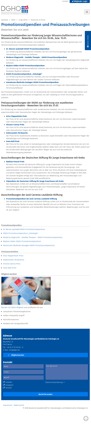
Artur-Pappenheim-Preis (16, 116)
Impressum (7, 405)
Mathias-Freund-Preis (15, 162)
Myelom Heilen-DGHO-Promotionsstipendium (22, 241)
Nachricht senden (45, 394)
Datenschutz (19, 405)
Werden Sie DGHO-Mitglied (12, 307)
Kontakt (65, 1)
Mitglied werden (16, 355)
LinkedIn (7, 382)
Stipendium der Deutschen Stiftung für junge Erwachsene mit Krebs (35, 181)
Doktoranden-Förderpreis (13, 260)
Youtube (7, 388)
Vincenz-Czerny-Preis (11, 264)
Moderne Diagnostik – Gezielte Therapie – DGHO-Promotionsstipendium (33, 237)
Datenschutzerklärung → (55, 382)
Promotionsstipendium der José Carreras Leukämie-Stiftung (31, 199)
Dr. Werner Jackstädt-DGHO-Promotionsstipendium (24, 229)
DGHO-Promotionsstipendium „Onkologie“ (20, 233)
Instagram (8, 385)
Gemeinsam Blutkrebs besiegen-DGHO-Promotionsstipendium (29, 245)
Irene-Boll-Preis (9, 268)
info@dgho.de (14, 350)
